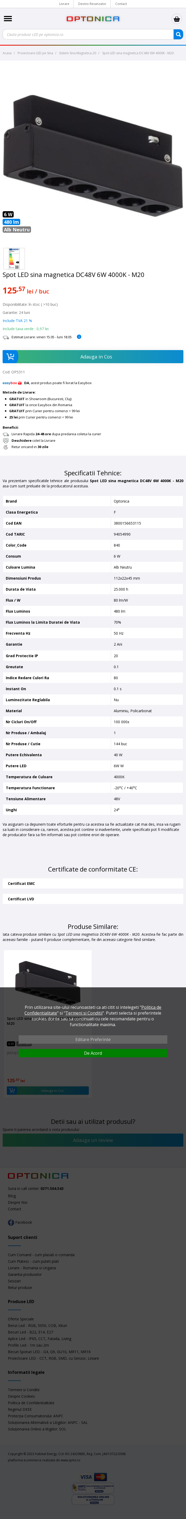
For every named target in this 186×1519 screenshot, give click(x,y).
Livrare (64, 4)
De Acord (93, 1053)
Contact (121, 4)
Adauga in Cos (57, 356)
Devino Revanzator (92, 4)
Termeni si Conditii (83, 1013)
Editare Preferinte (93, 1039)
